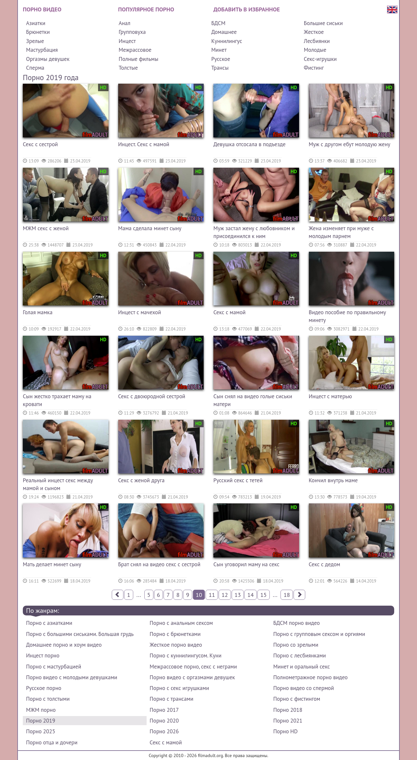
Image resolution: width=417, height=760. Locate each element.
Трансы (219, 67)
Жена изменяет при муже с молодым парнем (341, 232)
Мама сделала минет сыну (149, 228)
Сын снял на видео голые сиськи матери (252, 400)
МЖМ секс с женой (46, 228)
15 (263, 594)
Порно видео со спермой (303, 688)
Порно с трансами (171, 698)
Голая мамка (37, 312)
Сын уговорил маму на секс (246, 564)
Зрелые (35, 41)
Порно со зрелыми (295, 644)
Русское (220, 59)
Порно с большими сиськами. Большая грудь (80, 634)
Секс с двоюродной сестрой (151, 396)
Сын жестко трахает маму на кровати (57, 400)
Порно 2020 (164, 720)
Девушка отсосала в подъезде (249, 144)
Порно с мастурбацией (53, 666)
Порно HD (285, 731)
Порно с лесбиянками (299, 655)
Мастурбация (42, 49)
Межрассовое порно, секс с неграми (193, 666)
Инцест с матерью (330, 396)
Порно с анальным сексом (181, 622)
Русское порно (43, 688)
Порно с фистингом (296, 698)
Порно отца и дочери (52, 742)
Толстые (128, 67)
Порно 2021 (287, 720)
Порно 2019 (40, 720)
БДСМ (218, 23)
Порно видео (42, 9)
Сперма (35, 67)
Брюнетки (38, 31)
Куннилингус (226, 41)
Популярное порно (146, 9)
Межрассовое (135, 49)
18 (286, 594)
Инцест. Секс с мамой (143, 144)
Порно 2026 (164, 731)
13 (238, 594)
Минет (218, 49)
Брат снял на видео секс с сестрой (159, 564)
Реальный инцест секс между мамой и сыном (58, 484)
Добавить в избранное (246, 9)
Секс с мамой (229, 312)
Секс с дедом (324, 564)
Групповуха (132, 31)
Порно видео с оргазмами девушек (192, 677)
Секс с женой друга (141, 480)
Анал (124, 23)
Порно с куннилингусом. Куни (185, 655)
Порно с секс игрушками (179, 688)
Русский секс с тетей (238, 480)
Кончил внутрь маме (333, 480)
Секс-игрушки (320, 59)
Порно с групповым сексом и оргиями (319, 634)
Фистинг (314, 67)
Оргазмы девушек (47, 59)
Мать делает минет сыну (52, 564)
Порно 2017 (164, 709)
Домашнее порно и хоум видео (64, 644)
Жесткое (314, 31)
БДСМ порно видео (296, 622)
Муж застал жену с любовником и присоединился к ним (254, 232)
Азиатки (35, 23)
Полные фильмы (138, 59)
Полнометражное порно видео (310, 677)
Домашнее (224, 31)
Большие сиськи (323, 23)
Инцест (127, 41)
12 (225, 594)
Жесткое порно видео (176, 644)
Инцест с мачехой (139, 312)
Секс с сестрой (40, 144)
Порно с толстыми (48, 698)
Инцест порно (42, 655)
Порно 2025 (40, 731)
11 (211, 594)
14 (250, 594)
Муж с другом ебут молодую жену (350, 144)
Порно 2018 (287, 709)
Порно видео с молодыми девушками (71, 677)
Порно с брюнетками (175, 634)
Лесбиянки (317, 41)
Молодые (315, 49)
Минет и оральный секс (301, 666)
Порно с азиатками (49, 622)
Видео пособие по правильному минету (347, 316)
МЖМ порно (41, 709)
